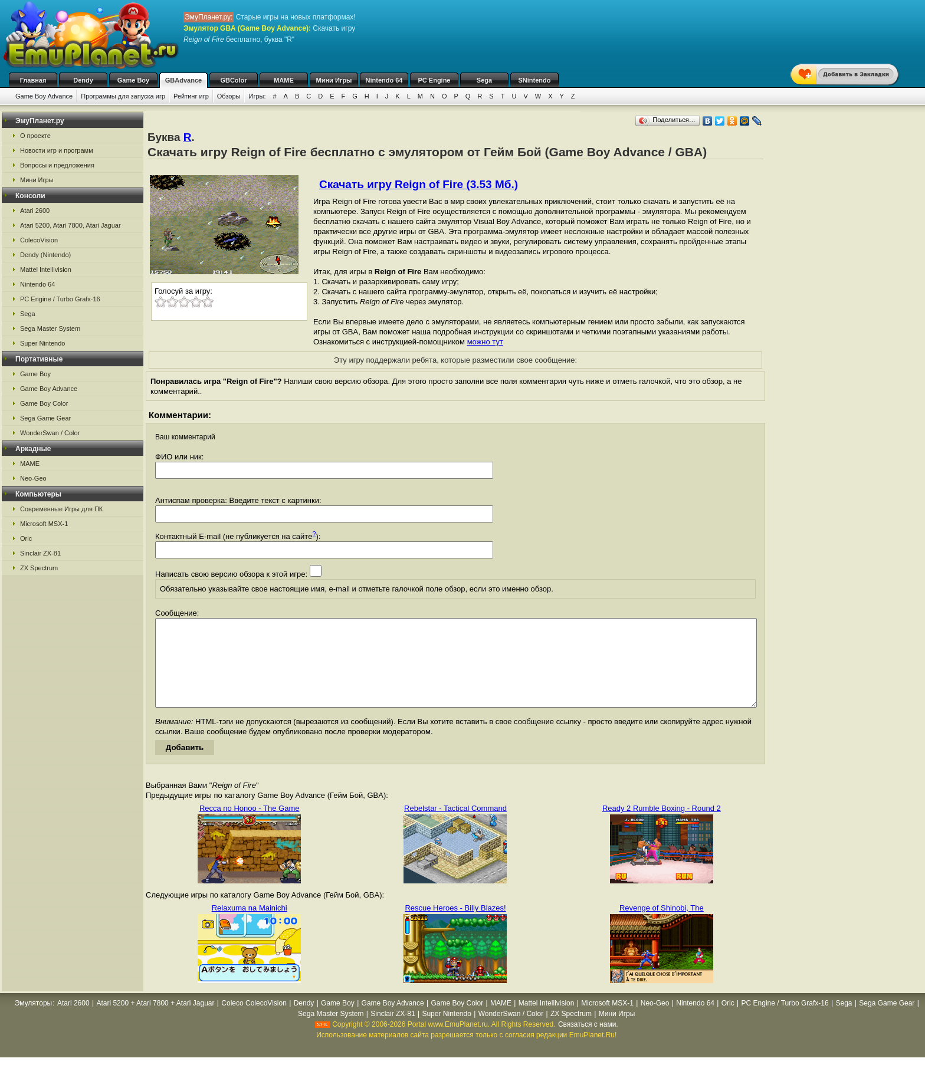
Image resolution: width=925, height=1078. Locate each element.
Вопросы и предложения (57, 165)
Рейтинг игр (191, 96)
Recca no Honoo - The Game (249, 825)
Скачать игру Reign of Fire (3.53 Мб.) (418, 184)
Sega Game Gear (45, 418)
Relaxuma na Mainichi (249, 925)
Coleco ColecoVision (254, 1021)
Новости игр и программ (56, 150)
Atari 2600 (35, 210)
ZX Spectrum (39, 567)
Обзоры (229, 96)
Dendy (83, 80)
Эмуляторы (33, 1021)
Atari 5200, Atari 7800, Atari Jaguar (70, 225)
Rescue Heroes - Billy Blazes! (455, 925)
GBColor (233, 80)
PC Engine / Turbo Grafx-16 (60, 299)
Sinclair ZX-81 (40, 553)
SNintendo (535, 80)
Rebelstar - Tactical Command (455, 825)
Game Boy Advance (44, 96)
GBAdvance (183, 80)
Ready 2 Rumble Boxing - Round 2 (661, 825)
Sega (484, 80)
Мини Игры (334, 80)
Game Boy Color (44, 403)
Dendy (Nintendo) (45, 254)
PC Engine (434, 80)
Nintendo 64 (384, 80)
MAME (284, 80)
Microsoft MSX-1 (44, 523)
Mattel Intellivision (45, 269)
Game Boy (133, 80)
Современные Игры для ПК (61, 508)
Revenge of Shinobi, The (661, 925)
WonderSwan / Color (50, 432)
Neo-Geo (33, 478)
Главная (33, 80)
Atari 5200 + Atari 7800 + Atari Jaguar (155, 1021)
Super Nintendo (42, 343)
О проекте (35, 135)
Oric (26, 538)
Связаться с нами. (588, 1042)
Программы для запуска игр (123, 96)
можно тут (485, 341)
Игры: (256, 96)
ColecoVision (39, 240)
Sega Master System (50, 328)
